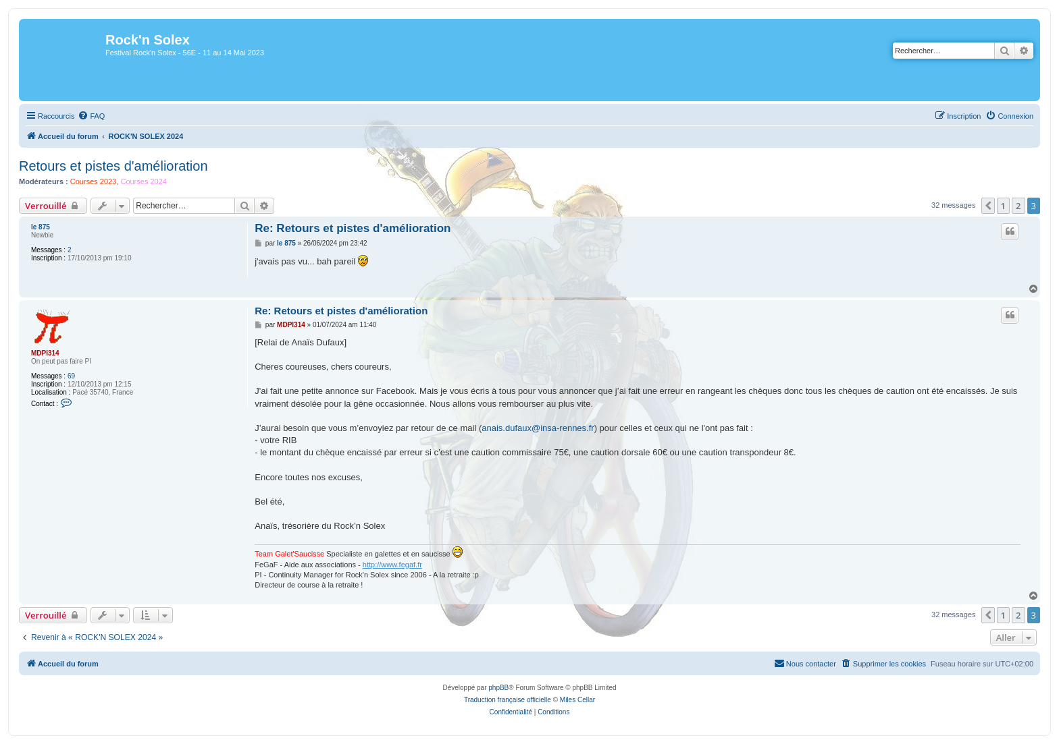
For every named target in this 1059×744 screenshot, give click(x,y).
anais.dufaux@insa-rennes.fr (538, 428)
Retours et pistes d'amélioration (113, 166)
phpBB (498, 687)
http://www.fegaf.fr (392, 565)
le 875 (40, 227)
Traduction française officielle (507, 700)
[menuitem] (91, 116)
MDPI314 (45, 353)
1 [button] (1003, 206)
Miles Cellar (577, 700)
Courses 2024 (143, 181)
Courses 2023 (93, 181)
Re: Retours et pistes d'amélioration (352, 228)
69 (71, 376)
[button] (988, 206)
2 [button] (1018, 206)
